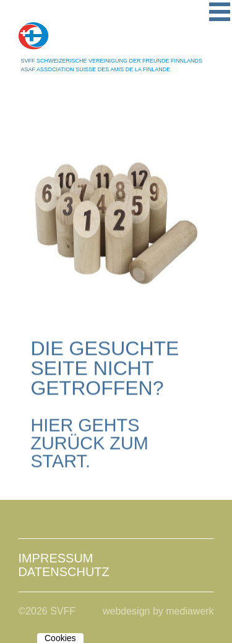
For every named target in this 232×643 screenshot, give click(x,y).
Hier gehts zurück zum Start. (89, 443)
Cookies (60, 638)
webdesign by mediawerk (158, 611)
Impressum (55, 558)
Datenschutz (63, 572)
